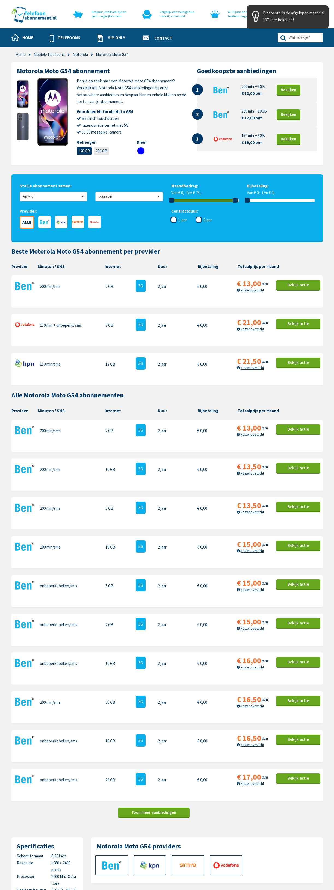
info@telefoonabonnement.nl (47, 839)
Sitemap (174, 852)
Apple (229, 818)
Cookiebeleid (178, 827)
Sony (278, 844)
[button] (65, 38)
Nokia (278, 827)
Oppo (278, 852)
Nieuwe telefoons (133, 835)
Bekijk (289, 89)
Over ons (125, 844)
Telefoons (126, 818)
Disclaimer (176, 844)
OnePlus (231, 835)
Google (230, 844)
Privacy (173, 835)
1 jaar (182, 219)
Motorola (281, 818)
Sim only (125, 827)
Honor (279, 835)
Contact (174, 818)
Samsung (232, 827)
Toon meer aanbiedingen (153, 673)
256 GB (101, 151)
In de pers (126, 852)
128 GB (84, 151)
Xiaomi (229, 852)
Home (21, 54)
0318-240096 (39, 832)
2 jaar (207, 219)
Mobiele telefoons (49, 54)
